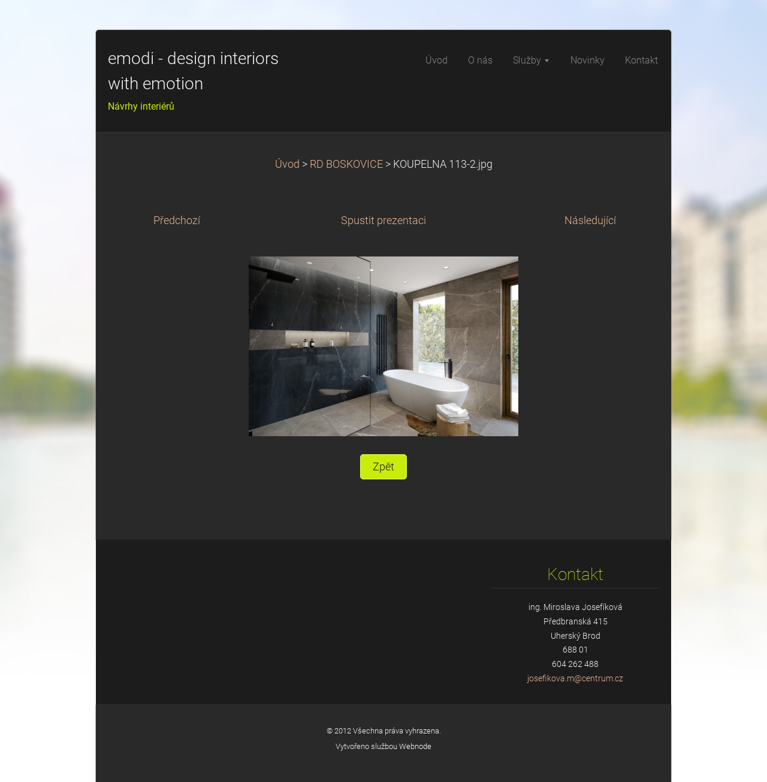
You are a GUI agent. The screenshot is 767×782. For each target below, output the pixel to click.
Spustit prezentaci (383, 221)
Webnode (415, 746)
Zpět (383, 467)
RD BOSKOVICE (346, 164)
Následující (590, 221)
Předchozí (176, 221)
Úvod (287, 164)
